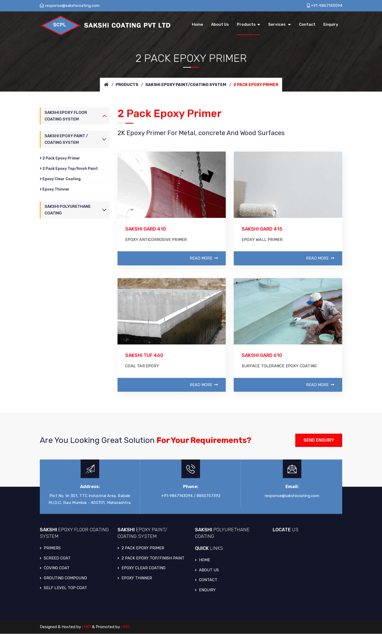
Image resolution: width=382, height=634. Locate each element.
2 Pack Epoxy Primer (60, 158)
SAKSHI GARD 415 (262, 229)
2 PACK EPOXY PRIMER (141, 548)
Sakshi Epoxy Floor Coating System (66, 116)
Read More (204, 258)
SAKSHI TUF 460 (144, 356)
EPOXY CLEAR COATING (142, 568)
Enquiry (205, 590)
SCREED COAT (55, 558)
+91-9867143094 (324, 5)
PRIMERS (50, 548)
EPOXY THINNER (135, 578)
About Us (207, 570)
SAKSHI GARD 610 (262, 356)
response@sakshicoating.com (69, 5)
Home (202, 560)
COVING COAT (55, 568)
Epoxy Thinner (55, 189)
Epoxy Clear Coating (60, 179)
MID (87, 627)
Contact (206, 580)
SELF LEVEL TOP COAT (63, 588)
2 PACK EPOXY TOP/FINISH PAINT (151, 558)
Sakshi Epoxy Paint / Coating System (66, 139)
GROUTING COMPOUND (63, 578)
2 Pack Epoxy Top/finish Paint (69, 168)
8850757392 (208, 495)
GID (126, 627)
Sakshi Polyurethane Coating (68, 210)
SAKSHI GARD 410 (146, 229)
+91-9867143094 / (178, 495)
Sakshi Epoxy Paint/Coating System (185, 84)
